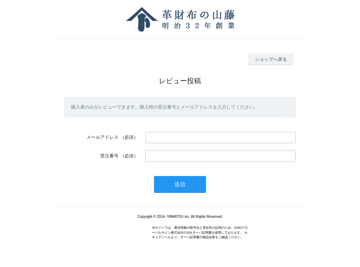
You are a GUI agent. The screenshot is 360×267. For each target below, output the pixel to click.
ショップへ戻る (271, 59)
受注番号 (109, 155)
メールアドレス (102, 137)
